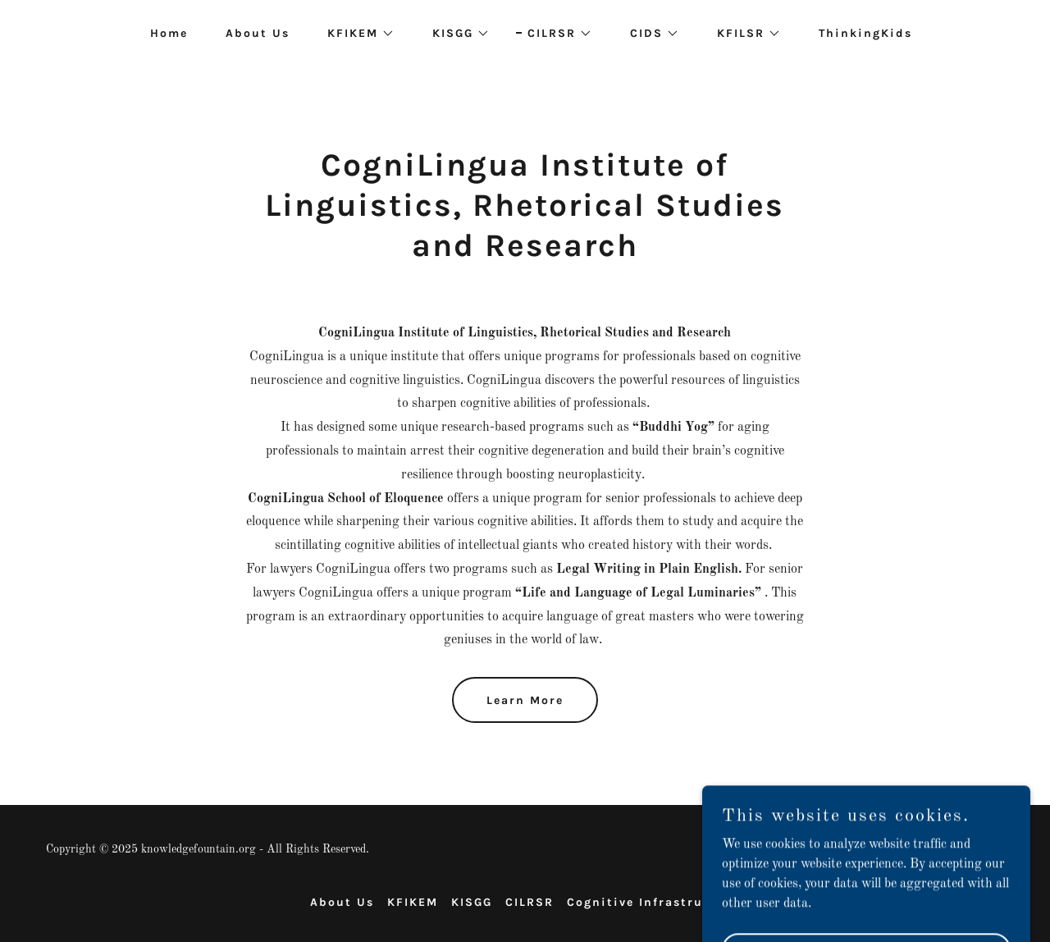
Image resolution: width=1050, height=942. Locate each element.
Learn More (525, 700)
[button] (355, 33)
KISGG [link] (471, 902)
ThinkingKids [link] (865, 33)
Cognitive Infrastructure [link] (653, 902)
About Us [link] (258, 33)
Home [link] (169, 33)
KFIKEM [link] (412, 902)
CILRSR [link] (529, 902)
